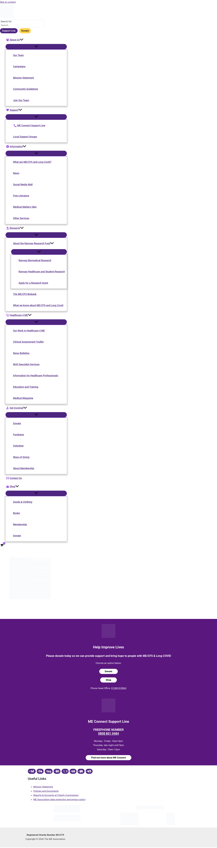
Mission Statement (43, 787)
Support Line (8, 31)
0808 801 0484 (108, 734)
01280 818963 (119, 688)
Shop (109, 680)
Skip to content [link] (8, 2)
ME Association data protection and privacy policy (59, 800)
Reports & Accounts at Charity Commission (55, 795)
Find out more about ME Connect (108, 758)
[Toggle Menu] (37, 46)
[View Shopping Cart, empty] (2, 545)
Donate (25, 31)
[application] (21, 40)
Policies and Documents (46, 791)
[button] (37, 40)
